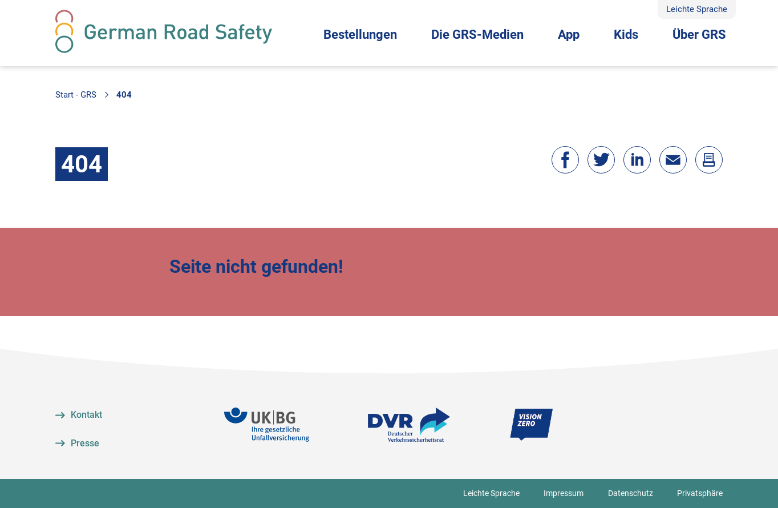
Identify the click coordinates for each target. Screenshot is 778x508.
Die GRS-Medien (477, 34)
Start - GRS (75, 95)
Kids (626, 34)
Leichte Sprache (696, 9)
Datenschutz (630, 493)
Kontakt (86, 414)
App (569, 34)
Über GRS (699, 34)
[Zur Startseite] (163, 31)
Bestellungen (360, 34)
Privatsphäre (700, 493)
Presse (85, 443)
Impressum (564, 493)
